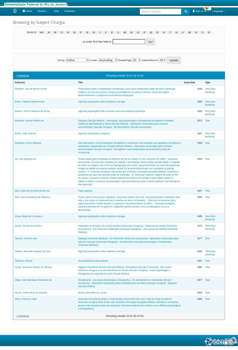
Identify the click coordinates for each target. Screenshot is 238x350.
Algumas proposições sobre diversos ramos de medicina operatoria (111, 111)
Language (218, 11)
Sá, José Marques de (25, 159)
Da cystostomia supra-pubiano (93, 261)
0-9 (41, 32)
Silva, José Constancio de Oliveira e (32, 197)
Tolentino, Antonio (23, 261)
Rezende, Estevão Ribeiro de (29, 120)
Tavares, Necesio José (26, 238)
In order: (93, 60)
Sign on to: (201, 10)
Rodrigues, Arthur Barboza (28, 143)
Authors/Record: (150, 60)
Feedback (69, 11)
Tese (207, 120)
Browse (43, 11)
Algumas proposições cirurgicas (94, 133)
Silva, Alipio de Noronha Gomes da (32, 191)
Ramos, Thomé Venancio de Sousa (32, 111)
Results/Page (124, 60)
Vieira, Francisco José (26, 299)
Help (56, 11)
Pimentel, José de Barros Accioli (31, 89)
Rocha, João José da (25, 133)
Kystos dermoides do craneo (92, 292)
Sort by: (61, 60)
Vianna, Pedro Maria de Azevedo (31, 292)
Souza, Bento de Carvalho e (29, 216)
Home (27, 10)
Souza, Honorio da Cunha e (28, 226)
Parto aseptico (85, 191)
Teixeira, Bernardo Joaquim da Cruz (32, 251)
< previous (22, 75)
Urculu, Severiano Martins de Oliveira (33, 267)
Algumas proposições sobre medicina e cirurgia (101, 101)
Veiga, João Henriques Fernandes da (33, 280)
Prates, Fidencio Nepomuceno (30, 101)
